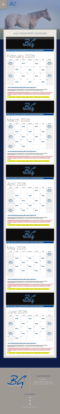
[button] (3, 4)
